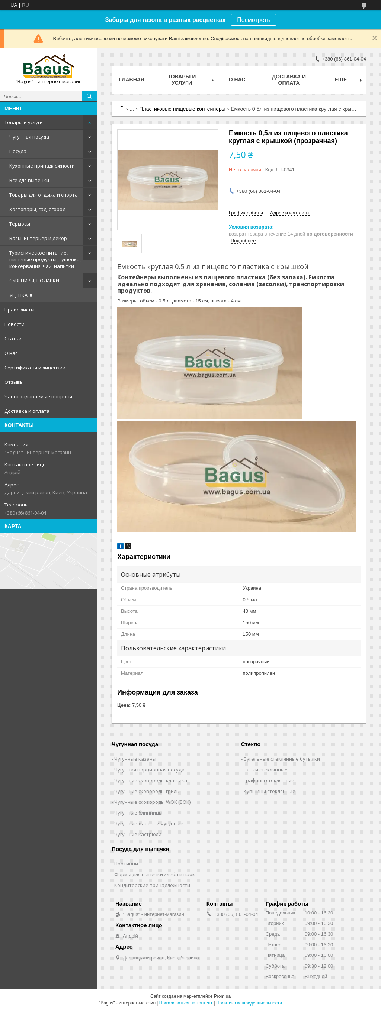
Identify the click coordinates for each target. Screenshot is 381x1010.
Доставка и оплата (26, 411)
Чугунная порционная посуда (149, 769)
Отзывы (14, 382)
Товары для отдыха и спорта (43, 194)
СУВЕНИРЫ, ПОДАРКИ (34, 280)
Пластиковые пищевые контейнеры (182, 109)
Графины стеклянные (269, 780)
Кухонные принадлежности (42, 165)
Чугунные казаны (135, 758)
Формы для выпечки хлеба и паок (154, 874)
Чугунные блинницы (138, 812)
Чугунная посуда (29, 136)
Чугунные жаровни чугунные (148, 823)
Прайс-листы (19, 309)
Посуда (17, 151)
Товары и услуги (23, 122)
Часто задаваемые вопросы (38, 396)
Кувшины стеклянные (269, 791)
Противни (126, 863)
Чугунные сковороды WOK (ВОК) (152, 802)
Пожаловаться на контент (185, 1003)
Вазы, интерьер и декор (38, 238)
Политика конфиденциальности (249, 1003)
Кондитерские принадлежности (152, 885)
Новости (14, 324)
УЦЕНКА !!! (20, 295)
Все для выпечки (29, 180)
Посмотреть (253, 20)
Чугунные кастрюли (137, 834)
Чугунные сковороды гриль (146, 791)
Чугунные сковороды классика (150, 780)
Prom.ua (222, 996)
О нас (10, 353)
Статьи (13, 338)
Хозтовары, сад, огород (37, 209)
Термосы (19, 223)
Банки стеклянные (266, 769)
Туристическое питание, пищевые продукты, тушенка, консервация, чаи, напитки (45, 259)
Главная (131, 79)
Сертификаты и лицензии (34, 367)
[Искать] (89, 96)
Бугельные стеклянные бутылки (282, 758)
